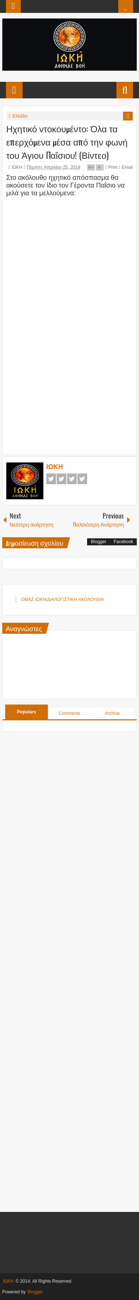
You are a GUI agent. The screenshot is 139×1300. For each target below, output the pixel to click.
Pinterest (82, 478)
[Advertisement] (72, 400)
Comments (69, 713)
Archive (112, 713)
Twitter (61, 478)
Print (111, 167)
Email (126, 167)
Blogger (98, 541)
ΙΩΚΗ (17, 167)
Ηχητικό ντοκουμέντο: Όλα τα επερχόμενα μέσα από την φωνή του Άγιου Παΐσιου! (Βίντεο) (67, 141)
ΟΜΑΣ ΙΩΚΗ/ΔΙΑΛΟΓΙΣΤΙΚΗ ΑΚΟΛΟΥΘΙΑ (62, 599)
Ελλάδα (20, 116)
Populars (26, 711)
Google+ (72, 478)
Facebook (51, 478)
